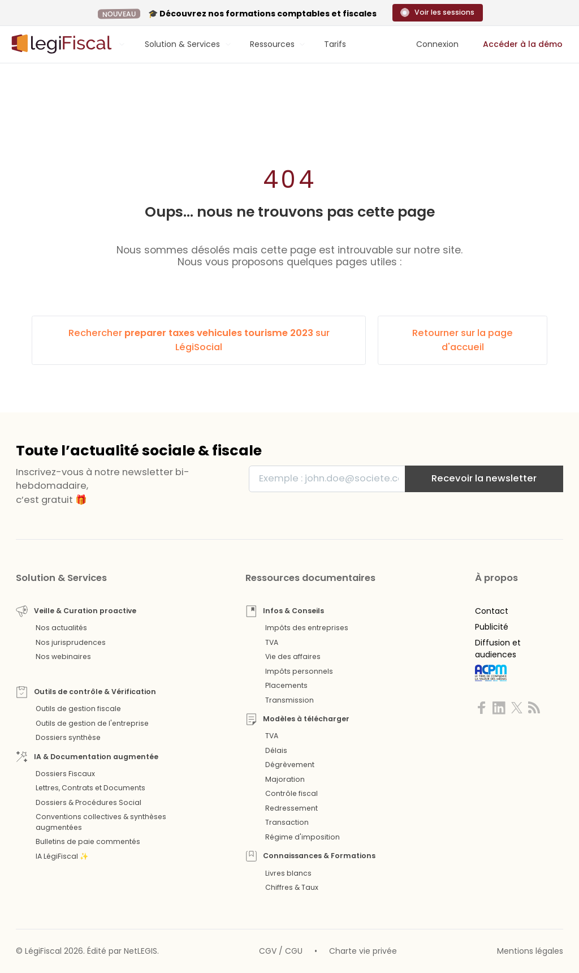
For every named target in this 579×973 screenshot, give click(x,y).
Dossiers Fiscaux (65, 773)
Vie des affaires (293, 656)
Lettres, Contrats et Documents (90, 788)
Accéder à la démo (523, 44)
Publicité (491, 626)
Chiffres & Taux (291, 887)
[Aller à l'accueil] (60, 44)
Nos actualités (61, 627)
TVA (271, 642)
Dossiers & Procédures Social (88, 802)
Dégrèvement (289, 764)
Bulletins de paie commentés (88, 841)
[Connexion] (437, 44)
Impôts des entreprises (306, 627)
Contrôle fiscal (291, 793)
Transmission (289, 700)
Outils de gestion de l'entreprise (92, 723)
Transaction (287, 822)
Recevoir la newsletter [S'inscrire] (484, 478)
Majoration (285, 779)
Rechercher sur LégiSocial (199, 340)
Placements (286, 685)
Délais (276, 750)
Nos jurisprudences (71, 642)
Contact (491, 611)
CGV (267, 951)
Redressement (291, 808)
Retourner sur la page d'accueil (462, 340)
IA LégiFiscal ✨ (62, 856)
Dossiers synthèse (68, 737)
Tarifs (335, 44)
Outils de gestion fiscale (78, 708)
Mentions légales (530, 951)
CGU (294, 951)
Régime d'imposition (302, 837)
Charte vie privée (363, 951)
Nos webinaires (63, 656)
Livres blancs (288, 873)
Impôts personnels (299, 671)
